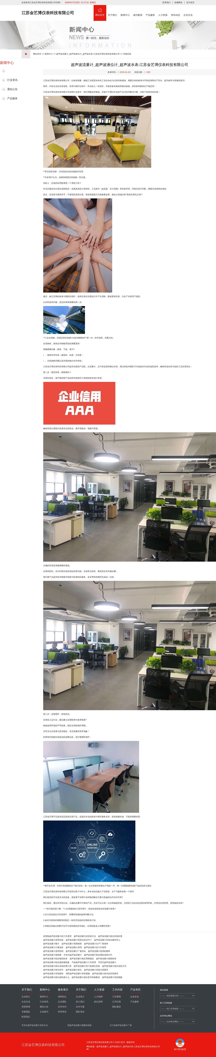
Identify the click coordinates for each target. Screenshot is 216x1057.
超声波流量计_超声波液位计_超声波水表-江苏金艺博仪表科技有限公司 (88, 54)
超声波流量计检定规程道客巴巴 (98, 955)
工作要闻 (116, 997)
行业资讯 (12, 80)
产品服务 (150, 10)
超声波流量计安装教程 (53, 973)
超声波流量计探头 (74, 970)
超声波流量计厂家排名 (76, 951)
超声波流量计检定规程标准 (55, 958)
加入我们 (80, 1002)
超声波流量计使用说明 (53, 951)
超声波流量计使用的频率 (99, 951)
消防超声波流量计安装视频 (78, 973)
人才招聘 (98, 997)
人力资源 (163, 10)
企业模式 (44, 1012)
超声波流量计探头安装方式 (114, 966)
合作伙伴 (62, 1007)
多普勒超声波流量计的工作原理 (57, 936)
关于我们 (112, 10)
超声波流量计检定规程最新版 (56, 962)
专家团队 (26, 1012)
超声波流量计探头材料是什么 (56, 977)
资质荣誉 (26, 1007)
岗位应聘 (98, 1002)
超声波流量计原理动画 (53, 940)
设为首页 (190, 2)
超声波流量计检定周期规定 (82, 958)
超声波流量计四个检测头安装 (87, 966)
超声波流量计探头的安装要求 (105, 973)
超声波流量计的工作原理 (95, 947)
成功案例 (137, 10)
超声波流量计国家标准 (106, 958)
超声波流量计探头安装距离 (110, 936)
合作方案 (80, 1007)
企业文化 (188, 10)
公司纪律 (116, 1002)
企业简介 (26, 997)
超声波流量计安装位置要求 (96, 970)
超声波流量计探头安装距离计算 (57, 966)
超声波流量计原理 (74, 947)
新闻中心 (125, 10)
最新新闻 (12, 70)
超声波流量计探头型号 (53, 970)
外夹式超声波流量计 (73, 955)
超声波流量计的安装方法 (85, 936)
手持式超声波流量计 (107, 962)
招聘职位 (62, 997)
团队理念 (80, 1012)
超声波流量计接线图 (52, 955)
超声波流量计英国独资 (72, 943)
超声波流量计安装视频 (112, 977)
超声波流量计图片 (51, 943)
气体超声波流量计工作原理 (84, 962)
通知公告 (12, 89)
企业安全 (134, 997)
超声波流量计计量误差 (53, 947)
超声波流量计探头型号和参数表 (86, 977)
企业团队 (62, 1002)
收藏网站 (178, 2)
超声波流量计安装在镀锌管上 (107, 940)
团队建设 (116, 1007)
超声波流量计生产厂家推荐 (96, 943)
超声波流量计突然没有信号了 (79, 940)
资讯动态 (175, 10)
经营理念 (62, 1012)
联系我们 (166, 2)
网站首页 (100, 10)
